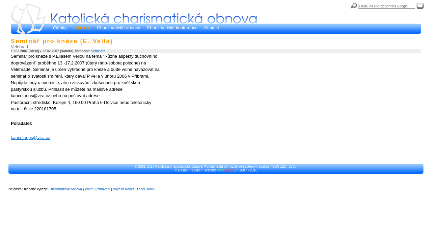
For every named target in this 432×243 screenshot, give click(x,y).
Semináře (98, 51)
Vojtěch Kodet (123, 189)
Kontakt (211, 27)
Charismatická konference (172, 27)
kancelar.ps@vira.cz (30, 137)
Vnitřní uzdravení (97, 189)
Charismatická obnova (118, 27)
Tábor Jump (146, 189)
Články (59, 27)
